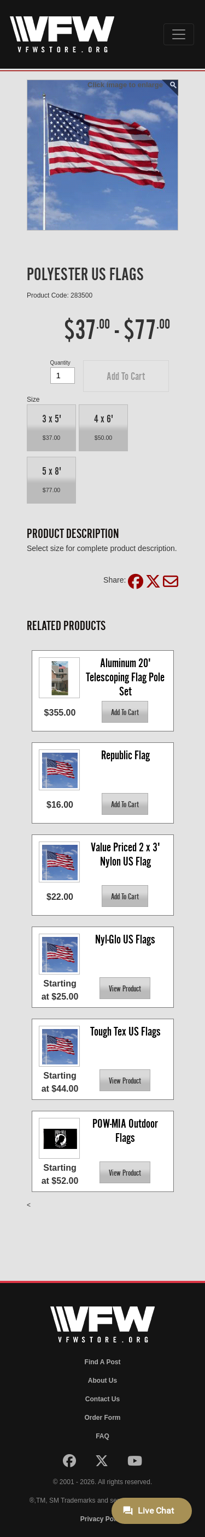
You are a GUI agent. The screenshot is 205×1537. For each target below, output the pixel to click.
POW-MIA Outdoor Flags (126, 1131)
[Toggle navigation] (178, 34)
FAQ (102, 1436)
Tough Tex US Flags (125, 1031)
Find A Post (103, 1362)
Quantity (60, 363)
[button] (126, 376)
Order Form (102, 1417)
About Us (102, 1380)
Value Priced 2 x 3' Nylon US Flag (126, 854)
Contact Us (102, 1399)
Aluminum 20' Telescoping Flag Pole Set (126, 676)
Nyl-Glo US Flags (125, 939)
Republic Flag (125, 755)
